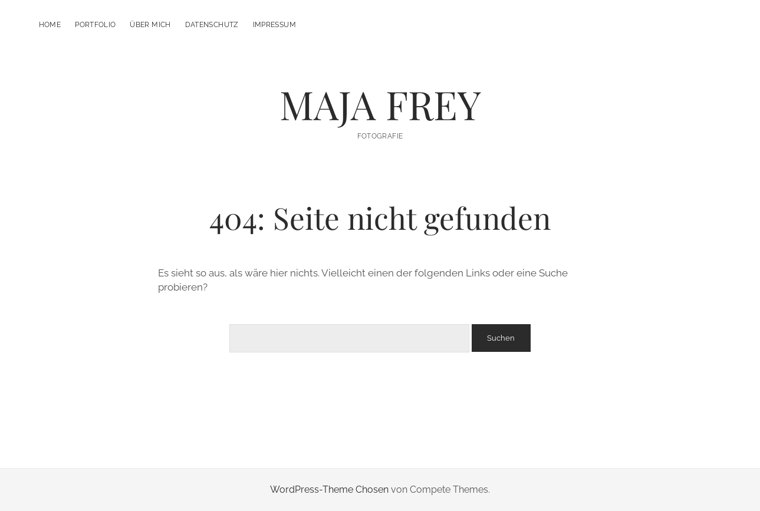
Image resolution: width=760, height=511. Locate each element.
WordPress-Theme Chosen (329, 489)
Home (50, 25)
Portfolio (95, 25)
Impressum (274, 25)
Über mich (150, 25)
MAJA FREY (380, 104)
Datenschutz (212, 25)
